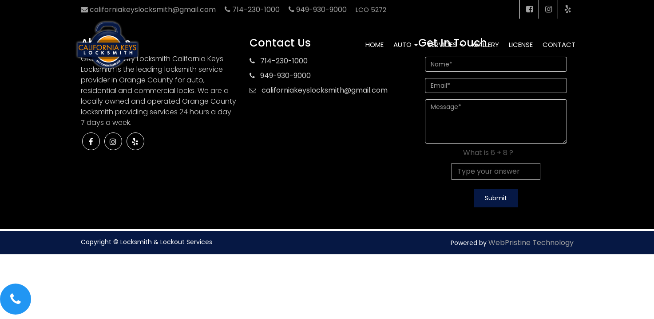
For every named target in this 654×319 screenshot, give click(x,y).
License (521, 44)
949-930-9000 (285, 75)
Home (374, 44)
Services (445, 44)
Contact (559, 44)
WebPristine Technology (531, 242)
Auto (405, 44)
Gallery (486, 44)
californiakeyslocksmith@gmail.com (325, 90)
